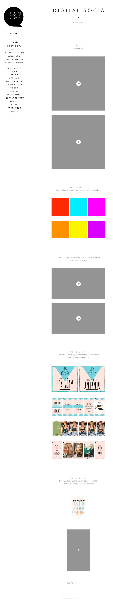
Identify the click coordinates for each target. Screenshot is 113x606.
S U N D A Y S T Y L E (14, 81)
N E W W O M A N (14, 94)
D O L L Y (14, 75)
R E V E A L (14, 101)
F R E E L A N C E (14, 108)
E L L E (14, 71)
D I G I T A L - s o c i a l (14, 59)
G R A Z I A (14, 91)
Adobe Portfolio (74, 598)
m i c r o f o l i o (14, 56)
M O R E (14, 104)
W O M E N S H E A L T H (14, 52)
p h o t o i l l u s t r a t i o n (14, 63)
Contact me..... (14, 111)
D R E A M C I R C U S (14, 49)
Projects (14, 42)
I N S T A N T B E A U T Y (14, 98)
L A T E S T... (14, 34)
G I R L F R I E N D (14, 68)
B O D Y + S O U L (14, 46)
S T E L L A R (14, 78)
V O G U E (14, 88)
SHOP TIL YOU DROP (14, 85)
